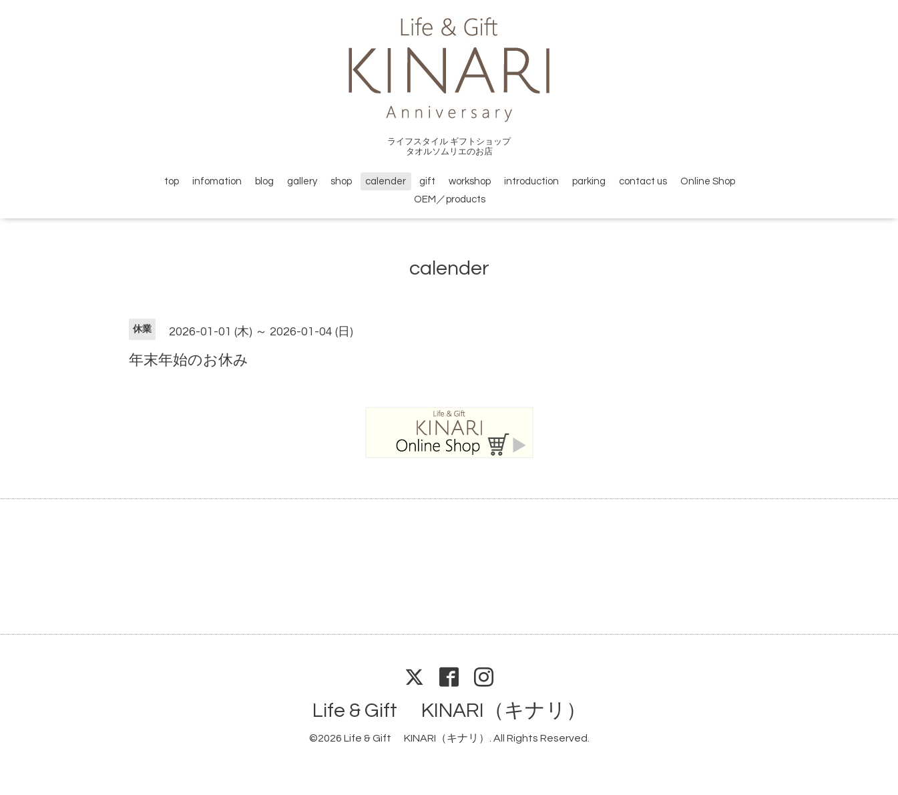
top (171, 181)
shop (341, 181)
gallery (302, 181)
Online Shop (707, 181)
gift (427, 181)
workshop (470, 181)
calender (385, 181)
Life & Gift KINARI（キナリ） (449, 710)
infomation (217, 181)
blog (264, 181)
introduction (531, 181)
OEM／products (449, 199)
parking (589, 181)
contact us (643, 181)
